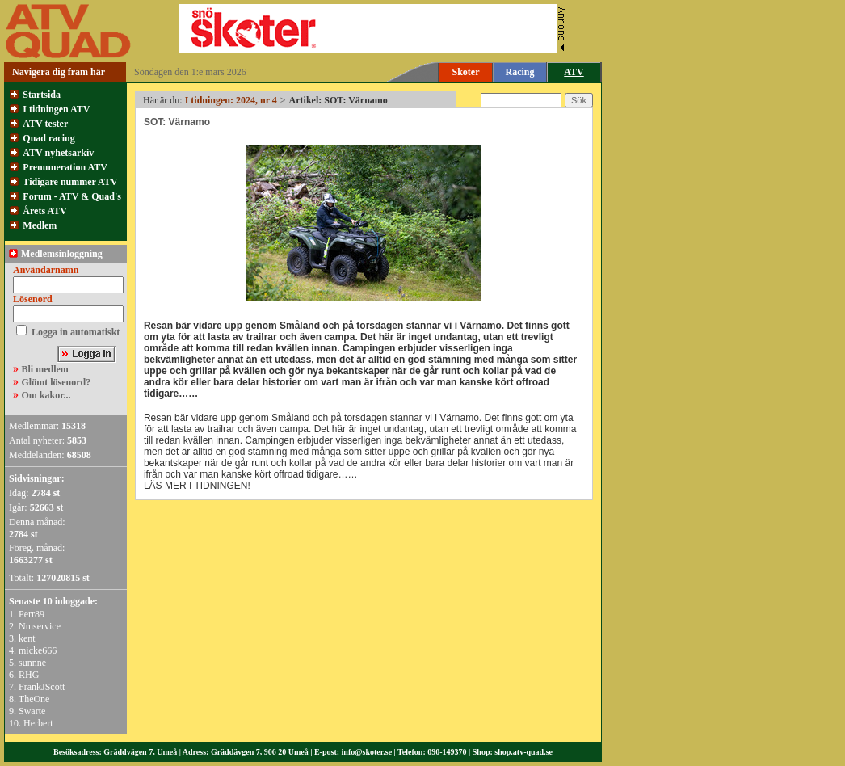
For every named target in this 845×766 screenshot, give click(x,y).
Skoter (466, 72)
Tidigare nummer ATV (70, 181)
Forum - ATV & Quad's (72, 196)
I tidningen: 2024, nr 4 (231, 100)
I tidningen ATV (56, 109)
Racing (520, 72)
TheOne (34, 699)
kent (27, 638)
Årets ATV (45, 211)
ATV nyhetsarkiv (58, 152)
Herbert (38, 723)
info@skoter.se (367, 751)
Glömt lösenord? (56, 382)
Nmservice (40, 626)
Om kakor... (46, 395)
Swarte (32, 711)
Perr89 (31, 614)
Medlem (40, 225)
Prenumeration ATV (65, 167)
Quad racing (48, 138)
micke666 (38, 650)
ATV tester (45, 123)
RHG (29, 674)
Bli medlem (45, 369)
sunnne (32, 662)
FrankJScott (42, 686)
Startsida (42, 94)
